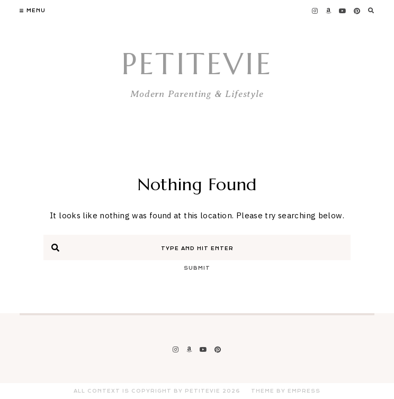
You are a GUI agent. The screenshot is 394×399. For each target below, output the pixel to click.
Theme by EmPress (285, 391)
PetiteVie (197, 64)
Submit (197, 268)
